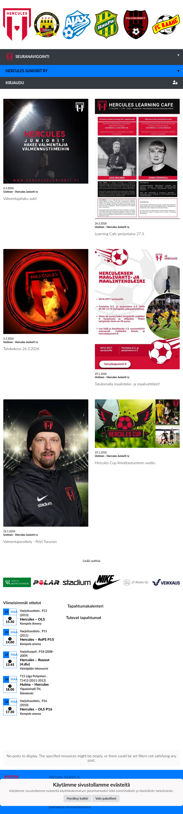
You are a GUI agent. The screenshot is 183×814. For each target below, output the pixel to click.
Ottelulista (13, 722)
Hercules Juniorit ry (94, 71)
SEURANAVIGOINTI (94, 55)
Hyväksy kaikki (77, 798)
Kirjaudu (91, 82)
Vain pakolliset (106, 798)
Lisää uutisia (91, 561)
